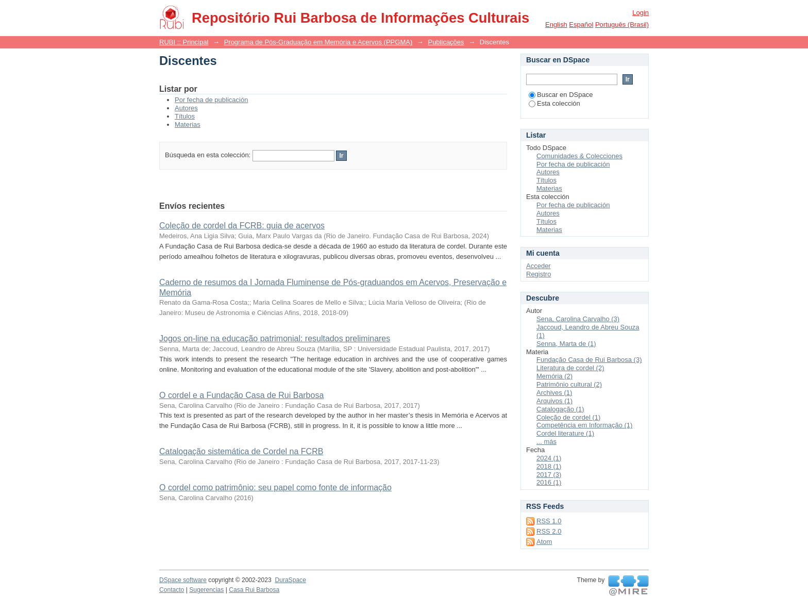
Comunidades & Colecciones (579, 156)
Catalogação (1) (560, 409)
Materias (187, 124)
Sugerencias (206, 589)
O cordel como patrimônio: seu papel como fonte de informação (275, 487)
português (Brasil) (622, 24)
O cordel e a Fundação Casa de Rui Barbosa (241, 395)
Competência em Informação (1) (584, 425)
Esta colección (554, 103)
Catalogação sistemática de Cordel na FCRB (241, 451)
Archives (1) (554, 392)
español (581, 24)
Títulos (185, 116)
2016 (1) (548, 482)
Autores (186, 108)
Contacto (171, 589)
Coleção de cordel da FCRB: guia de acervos (242, 225)
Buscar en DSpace (561, 94)
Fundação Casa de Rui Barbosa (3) (589, 359)
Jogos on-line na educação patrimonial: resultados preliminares (274, 338)
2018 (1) (548, 466)
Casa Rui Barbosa (254, 589)
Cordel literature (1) (565, 433)
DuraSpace (290, 580)
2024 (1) (548, 458)
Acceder (538, 266)
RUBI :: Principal (183, 42)
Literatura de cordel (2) (570, 368)
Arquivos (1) (554, 401)
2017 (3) (548, 474)
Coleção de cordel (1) (568, 417)
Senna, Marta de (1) (566, 343)
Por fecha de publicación (211, 100)
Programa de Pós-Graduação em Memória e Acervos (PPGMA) (318, 42)
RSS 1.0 (548, 521)
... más (546, 441)
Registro (538, 274)
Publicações (446, 42)
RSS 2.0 (548, 531)
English (556, 24)
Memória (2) (554, 376)
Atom (544, 541)
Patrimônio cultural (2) (569, 384)
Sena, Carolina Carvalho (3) (577, 319)
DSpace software (183, 580)
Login (640, 12)
